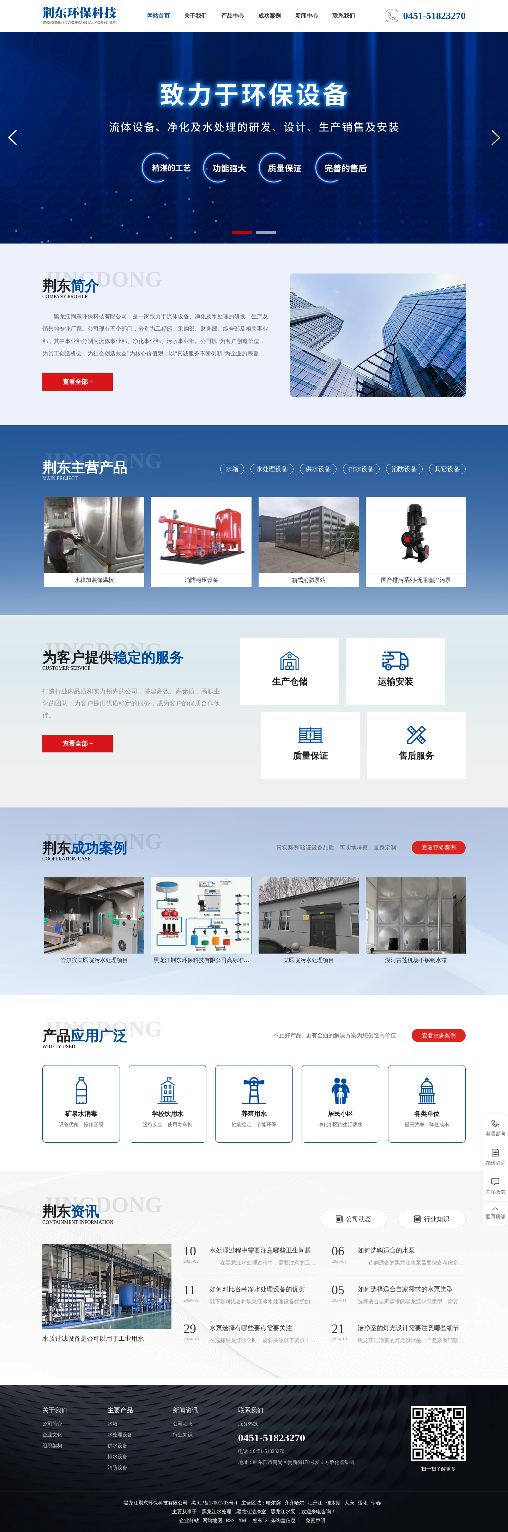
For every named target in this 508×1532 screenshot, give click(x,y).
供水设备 (318, 469)
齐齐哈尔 (294, 1503)
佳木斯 (333, 1503)
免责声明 (315, 1520)
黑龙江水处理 (216, 1511)
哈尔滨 (273, 1503)
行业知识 (183, 1434)
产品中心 (232, 16)
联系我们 (343, 16)
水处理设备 (272, 469)
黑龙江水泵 (283, 1511)
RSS (230, 1520)
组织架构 (52, 1445)
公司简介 (52, 1423)
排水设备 (361, 469)
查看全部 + (77, 381)
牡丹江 (315, 1503)
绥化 (363, 1503)
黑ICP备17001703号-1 (214, 1503)
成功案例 (269, 16)
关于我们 (195, 16)
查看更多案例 (439, 848)
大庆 (349, 1503)
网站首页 (158, 16)
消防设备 (404, 469)
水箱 (232, 469)
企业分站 (189, 1520)
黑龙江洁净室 (251, 1511)
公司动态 (183, 1423)
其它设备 (447, 469)
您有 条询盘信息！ (277, 1520)
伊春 (376, 1503)
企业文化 (52, 1434)
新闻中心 (306, 16)
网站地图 (212, 1520)
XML (243, 1520)
